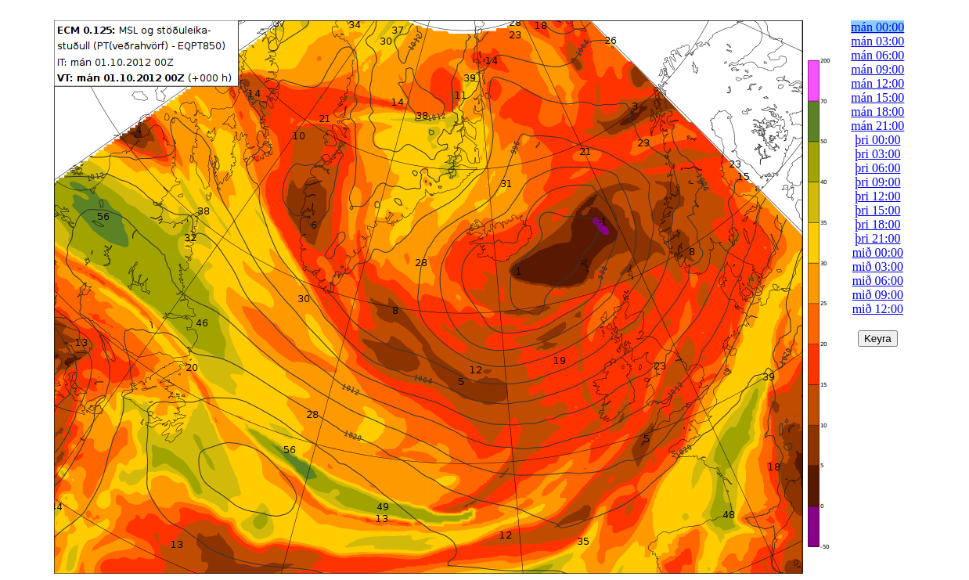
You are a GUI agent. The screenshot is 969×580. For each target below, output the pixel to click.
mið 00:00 (877, 252)
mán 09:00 (877, 69)
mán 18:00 (877, 111)
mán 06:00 (877, 55)
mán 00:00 (877, 27)
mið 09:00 (877, 294)
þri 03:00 (877, 153)
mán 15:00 (877, 97)
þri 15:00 (877, 210)
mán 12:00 (877, 83)
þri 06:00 (877, 168)
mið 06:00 (877, 280)
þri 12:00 (877, 196)
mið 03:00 (877, 266)
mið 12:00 (877, 308)
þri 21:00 (877, 238)
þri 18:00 (877, 224)
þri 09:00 (877, 182)
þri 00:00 (877, 139)
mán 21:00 (877, 125)
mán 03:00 (877, 41)
